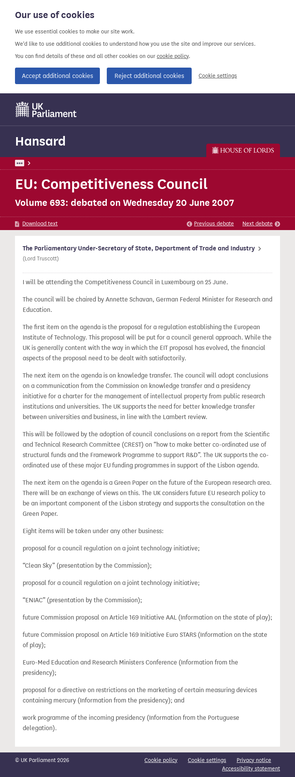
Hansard (40, 141)
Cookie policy (160, 760)
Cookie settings (218, 76)
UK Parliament (32, 163)
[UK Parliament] (46, 109)
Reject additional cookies (149, 76)
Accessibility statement (251, 768)
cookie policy (173, 56)
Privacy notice (254, 760)
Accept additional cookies (57, 76)
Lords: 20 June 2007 (116, 163)
